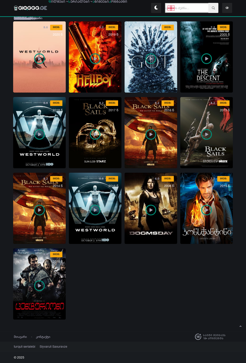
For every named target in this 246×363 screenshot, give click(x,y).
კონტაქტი (43, 337)
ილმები (61, 8)
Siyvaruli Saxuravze (48, 346)
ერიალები (88, 8)
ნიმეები (114, 8)
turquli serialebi (23, 346)
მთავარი (20, 337)
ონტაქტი (137, 8)
